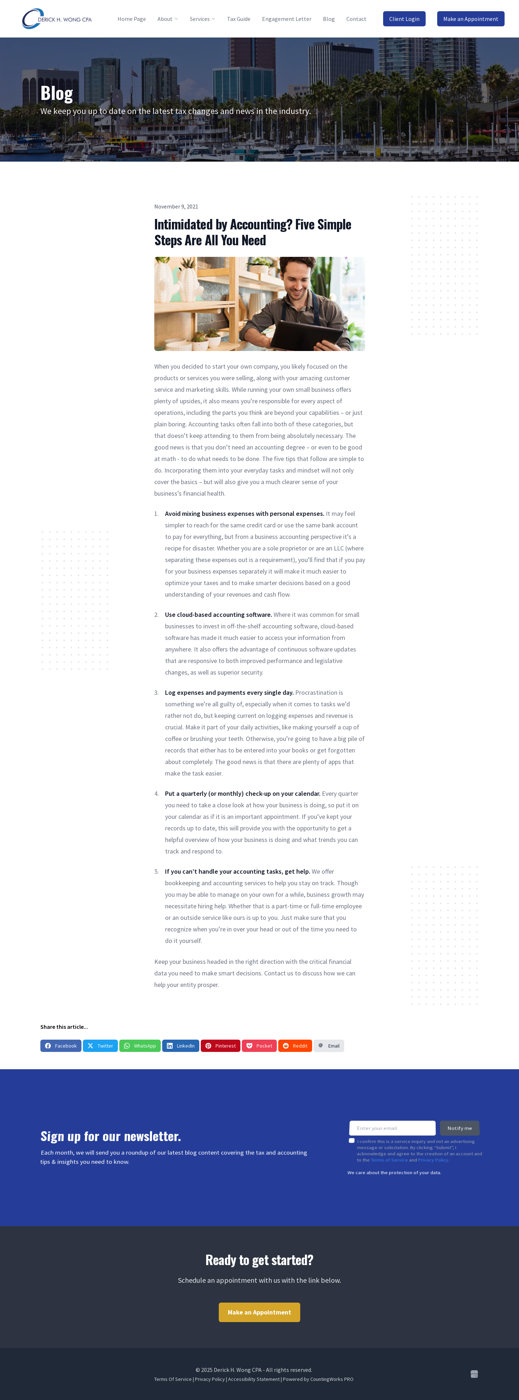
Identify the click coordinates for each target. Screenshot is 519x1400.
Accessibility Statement (254, 1379)
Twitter (100, 1046)
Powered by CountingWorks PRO (318, 1379)
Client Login (404, 18)
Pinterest (220, 1046)
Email (329, 1046)
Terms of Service (389, 1155)
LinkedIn (181, 1046)
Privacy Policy (433, 1155)
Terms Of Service (173, 1379)
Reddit (295, 1046)
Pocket (259, 1046)
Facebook (61, 1046)
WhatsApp (140, 1046)
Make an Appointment (470, 18)
